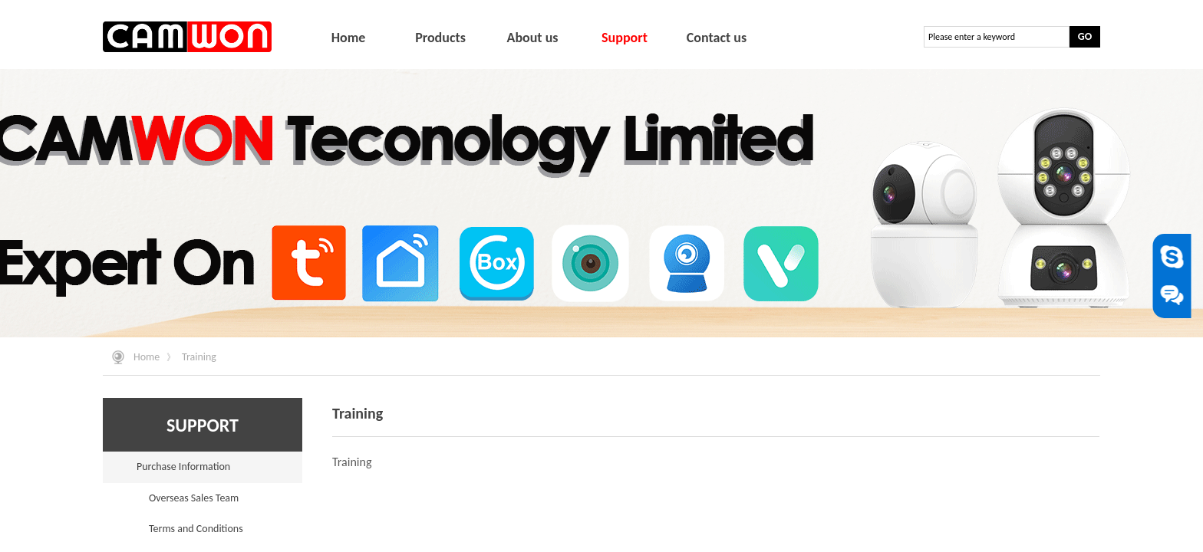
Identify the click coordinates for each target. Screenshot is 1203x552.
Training (199, 356)
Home (146, 356)
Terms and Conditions (196, 528)
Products (440, 37)
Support (625, 37)
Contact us (717, 37)
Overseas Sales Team (194, 497)
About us (532, 37)
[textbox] (997, 37)
